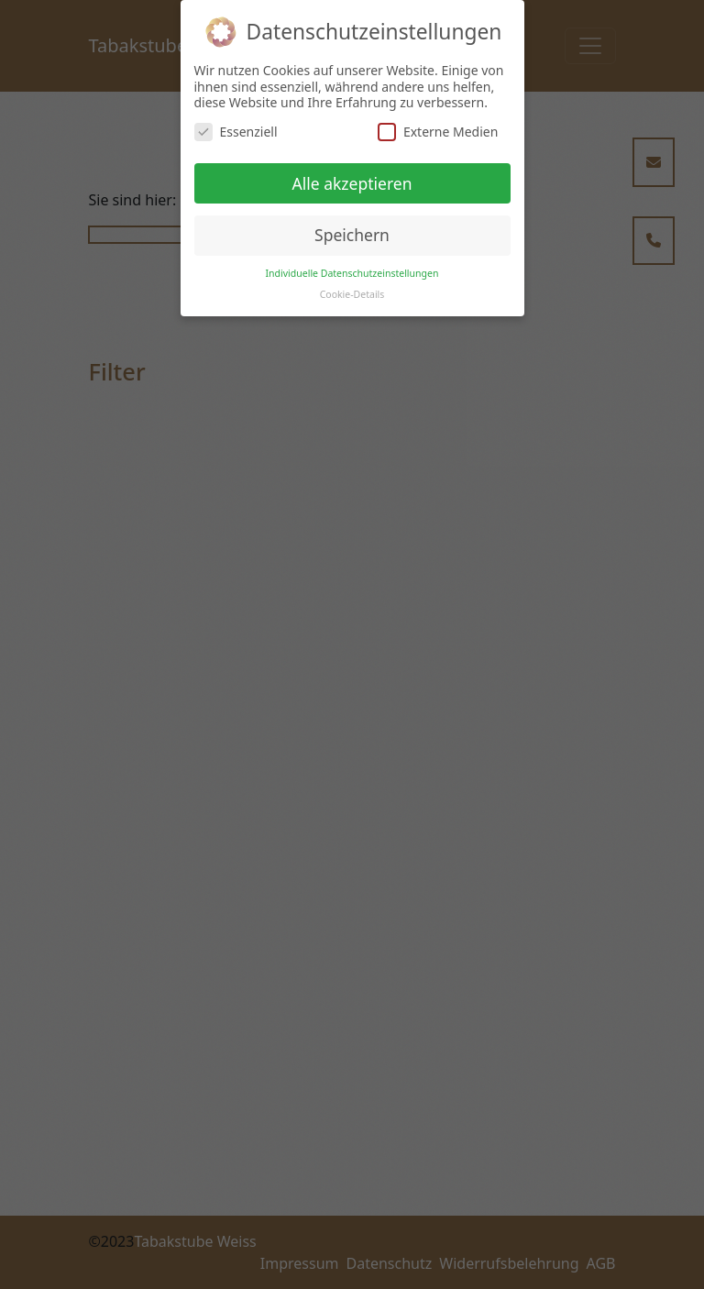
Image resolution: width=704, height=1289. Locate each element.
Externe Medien (438, 131)
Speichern (352, 235)
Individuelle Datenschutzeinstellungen (352, 273)
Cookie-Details (352, 294)
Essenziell (236, 131)
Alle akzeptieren (352, 183)
